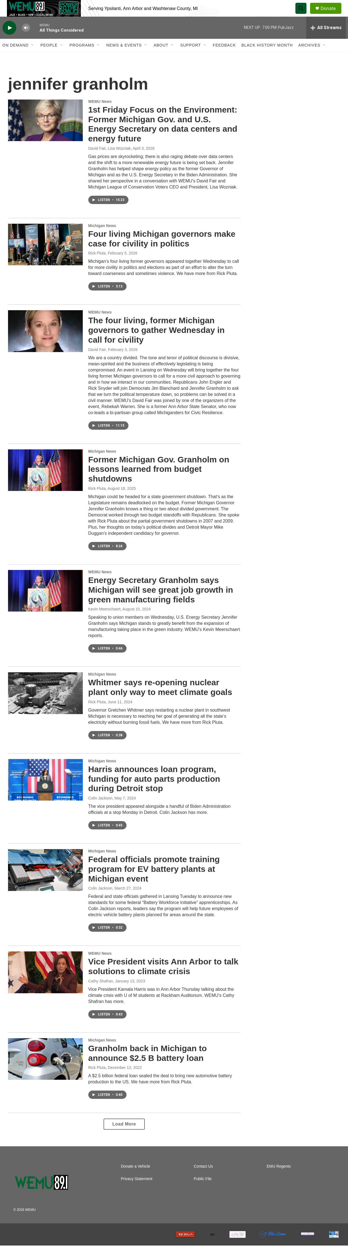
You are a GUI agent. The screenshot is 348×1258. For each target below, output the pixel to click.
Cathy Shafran (100, 993)
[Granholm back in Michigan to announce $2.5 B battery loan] (45, 1071)
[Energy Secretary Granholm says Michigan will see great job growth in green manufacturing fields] (45, 603)
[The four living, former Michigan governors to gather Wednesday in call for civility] (45, 343)
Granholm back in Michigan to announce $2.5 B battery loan (147, 1065)
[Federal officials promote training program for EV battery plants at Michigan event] (45, 882)
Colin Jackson (100, 810)
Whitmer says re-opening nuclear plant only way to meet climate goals (160, 699)
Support (190, 57)
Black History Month (267, 57)
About (161, 57)
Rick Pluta (97, 265)
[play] (9, 40)
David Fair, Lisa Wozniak (109, 161)
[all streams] (326, 40)
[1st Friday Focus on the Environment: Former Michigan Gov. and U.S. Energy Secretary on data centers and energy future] (45, 133)
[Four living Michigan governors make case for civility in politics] (45, 257)
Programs (81, 57)
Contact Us (203, 1179)
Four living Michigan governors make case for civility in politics (162, 251)
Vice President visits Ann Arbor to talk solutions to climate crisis (163, 978)
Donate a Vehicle (135, 1179)
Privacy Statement (137, 1191)
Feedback (224, 57)
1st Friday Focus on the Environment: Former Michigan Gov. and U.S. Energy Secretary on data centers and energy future (163, 137)
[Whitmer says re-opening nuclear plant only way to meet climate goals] (45, 705)
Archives (309, 57)
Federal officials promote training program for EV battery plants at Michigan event (154, 881)
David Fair (97, 362)
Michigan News (102, 238)
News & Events (124, 57)
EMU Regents (279, 1179)
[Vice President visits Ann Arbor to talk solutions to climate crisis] (45, 984)
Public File (203, 1191)
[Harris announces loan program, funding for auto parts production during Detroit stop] (45, 792)
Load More (124, 1136)
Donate (331, 14)
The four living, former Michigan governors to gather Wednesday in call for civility (156, 342)
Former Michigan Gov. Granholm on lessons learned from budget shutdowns (159, 481)
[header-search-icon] (303, 14)
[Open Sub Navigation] (32, 57)
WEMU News (100, 114)
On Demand (15, 57)
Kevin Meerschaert (104, 621)
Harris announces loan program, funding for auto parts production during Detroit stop (154, 791)
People (49, 57)
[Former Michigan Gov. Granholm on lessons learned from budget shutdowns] (45, 482)
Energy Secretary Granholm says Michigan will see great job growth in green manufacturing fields (160, 602)
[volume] (26, 40)
